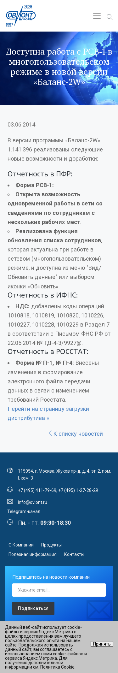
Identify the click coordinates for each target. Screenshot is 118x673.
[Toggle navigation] (97, 16)
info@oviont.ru (32, 502)
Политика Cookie (57, 667)
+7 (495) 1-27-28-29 (78, 490)
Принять (102, 643)
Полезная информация (32, 554)
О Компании (21, 544)
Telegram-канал (23, 511)
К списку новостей (75, 433)
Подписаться (33, 608)
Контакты (74, 554)
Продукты (51, 544)
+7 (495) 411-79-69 (37, 490)
